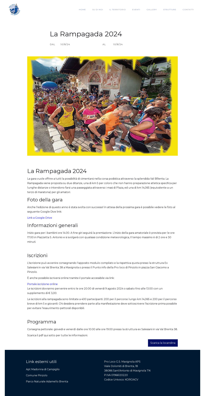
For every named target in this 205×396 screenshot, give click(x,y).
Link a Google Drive (39, 217)
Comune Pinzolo (36, 375)
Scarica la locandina (162, 342)
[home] (14, 9)
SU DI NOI (97, 9)
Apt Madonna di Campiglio (43, 369)
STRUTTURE (169, 9)
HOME (82, 9)
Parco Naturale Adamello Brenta (47, 381)
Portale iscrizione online (42, 284)
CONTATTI (188, 9)
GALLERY (152, 9)
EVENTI (136, 9)
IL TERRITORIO (117, 9)
